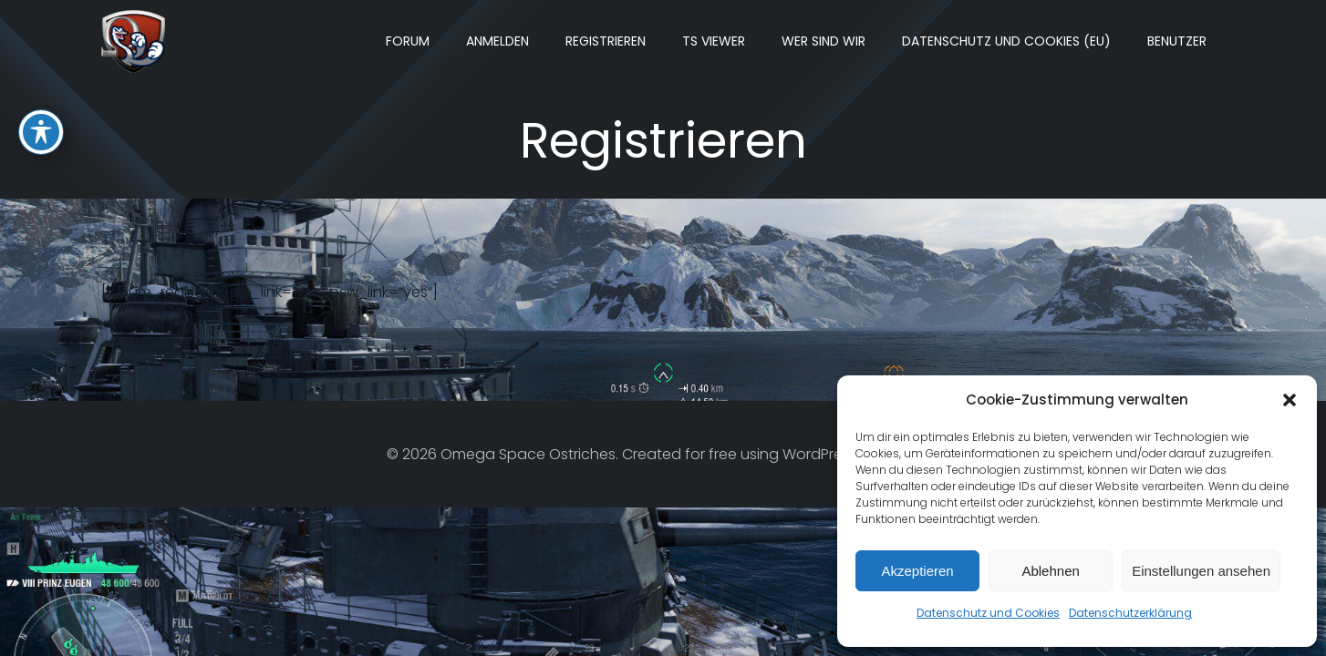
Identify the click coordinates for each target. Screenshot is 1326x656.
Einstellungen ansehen (1201, 571)
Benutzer (1177, 41)
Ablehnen (1050, 571)
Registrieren (605, 41)
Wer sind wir (823, 41)
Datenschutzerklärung (1130, 612)
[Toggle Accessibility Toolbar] (41, 87)
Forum (408, 41)
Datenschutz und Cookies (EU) (1006, 41)
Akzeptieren (917, 571)
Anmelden (497, 41)
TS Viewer (713, 41)
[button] (1289, 400)
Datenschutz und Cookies (988, 612)
